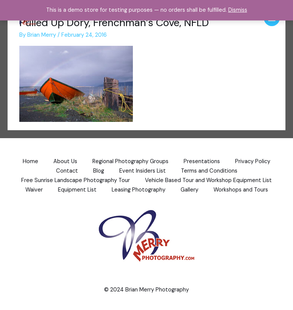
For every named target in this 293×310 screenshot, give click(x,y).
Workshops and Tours (241, 189)
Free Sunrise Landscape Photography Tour (75, 180)
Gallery (189, 189)
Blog (98, 170)
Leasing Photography (138, 189)
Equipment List (77, 189)
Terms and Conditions (209, 170)
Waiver (34, 189)
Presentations (202, 161)
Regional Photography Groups (130, 161)
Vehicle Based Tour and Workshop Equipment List (208, 180)
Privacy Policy (252, 161)
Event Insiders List (142, 170)
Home (30, 161)
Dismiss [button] (237, 10)
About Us (65, 161)
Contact (67, 170)
